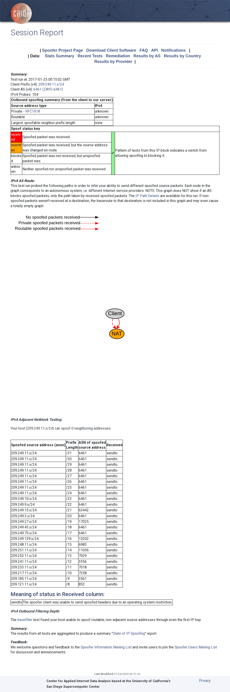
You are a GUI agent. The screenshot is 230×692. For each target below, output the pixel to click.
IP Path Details (147, 196)
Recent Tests (89, 56)
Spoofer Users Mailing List (196, 647)
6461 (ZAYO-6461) (48, 89)
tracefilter (24, 620)
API (154, 50)
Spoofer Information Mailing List (106, 647)
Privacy (205, 681)
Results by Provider (113, 61)
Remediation (118, 56)
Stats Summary (59, 56)
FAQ (143, 50)
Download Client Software (111, 50)
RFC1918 (32, 111)
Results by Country (182, 56)
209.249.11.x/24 (51, 84)
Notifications (173, 50)
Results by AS (146, 56)
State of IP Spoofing (129, 633)
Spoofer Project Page (62, 50)
